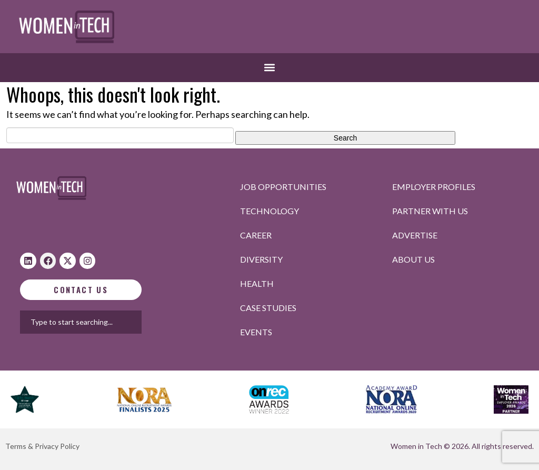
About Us (413, 259)
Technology (269, 211)
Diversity (261, 259)
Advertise (414, 235)
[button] (269, 67)
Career (256, 235)
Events (256, 332)
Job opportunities (283, 187)
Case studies (268, 308)
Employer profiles (433, 187)
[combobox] (135, 322)
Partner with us (430, 211)
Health (257, 283)
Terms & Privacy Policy (42, 446)
